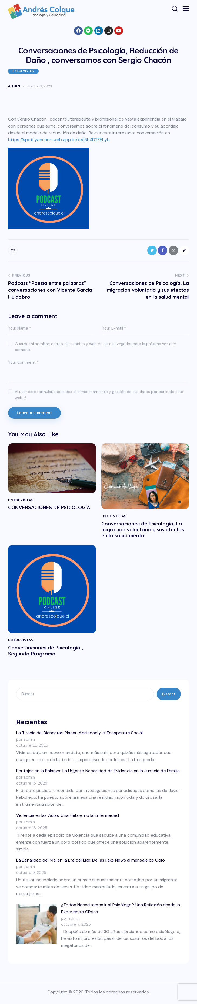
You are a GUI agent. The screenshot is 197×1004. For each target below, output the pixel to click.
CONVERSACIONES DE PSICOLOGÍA (36, 511)
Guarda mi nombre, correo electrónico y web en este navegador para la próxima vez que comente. (95, 347)
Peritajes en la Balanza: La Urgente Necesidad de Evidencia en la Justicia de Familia (98, 773)
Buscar (168, 696)
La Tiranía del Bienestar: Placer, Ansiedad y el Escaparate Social (79, 735)
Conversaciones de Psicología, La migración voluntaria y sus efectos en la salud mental (142, 530)
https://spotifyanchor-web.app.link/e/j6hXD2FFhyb (59, 139)
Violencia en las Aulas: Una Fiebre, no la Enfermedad (67, 818)
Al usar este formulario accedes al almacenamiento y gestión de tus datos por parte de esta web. (99, 394)
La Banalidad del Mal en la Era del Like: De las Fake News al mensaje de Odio (90, 862)
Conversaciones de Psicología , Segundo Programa (49, 652)
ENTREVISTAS (23, 71)
